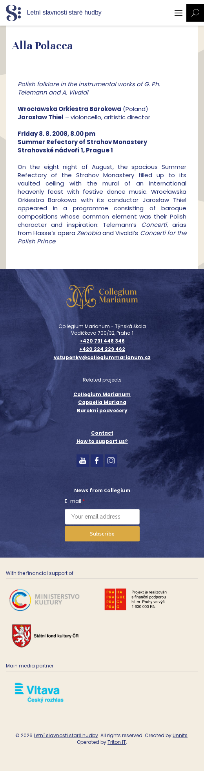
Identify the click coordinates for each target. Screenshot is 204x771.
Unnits (180, 735)
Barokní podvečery (102, 410)
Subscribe (102, 533)
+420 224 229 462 (102, 349)
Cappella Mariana (102, 402)
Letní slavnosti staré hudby (66, 735)
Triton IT (116, 742)
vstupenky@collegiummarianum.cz (102, 357)
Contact (102, 433)
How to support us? (102, 441)
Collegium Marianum (102, 394)
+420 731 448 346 (102, 341)
